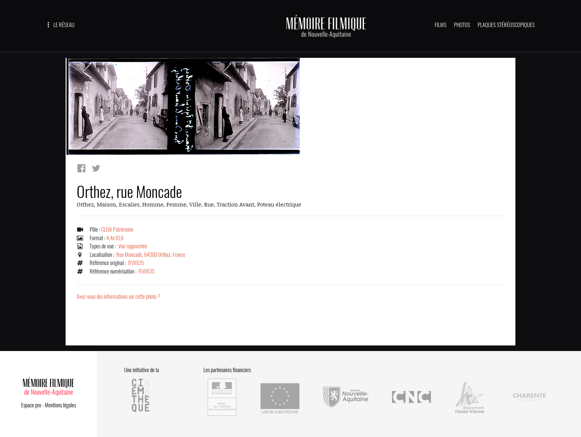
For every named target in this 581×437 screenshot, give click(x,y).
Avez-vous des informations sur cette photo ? (118, 296)
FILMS (440, 25)
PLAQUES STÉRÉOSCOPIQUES (506, 25)
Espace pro (31, 405)
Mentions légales (60, 405)
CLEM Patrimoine (117, 229)
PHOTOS (462, 25)
